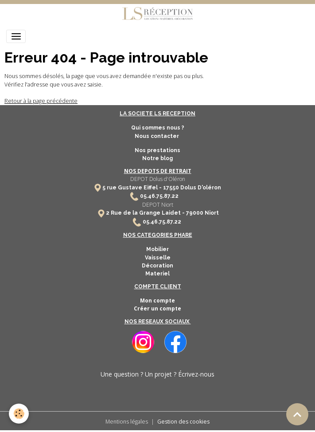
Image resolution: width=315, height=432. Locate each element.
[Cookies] (19, 414)
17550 (171, 188)
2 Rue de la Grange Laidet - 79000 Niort (162, 213)
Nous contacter (157, 136)
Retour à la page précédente (41, 101)
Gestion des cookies (183, 421)
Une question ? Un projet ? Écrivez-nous (157, 374)
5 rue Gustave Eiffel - (132, 188)
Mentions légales (126, 421)
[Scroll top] (297, 414)
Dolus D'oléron (200, 188)
